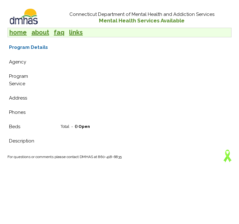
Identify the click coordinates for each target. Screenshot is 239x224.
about (40, 32)
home (18, 32)
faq (59, 32)
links (76, 32)
